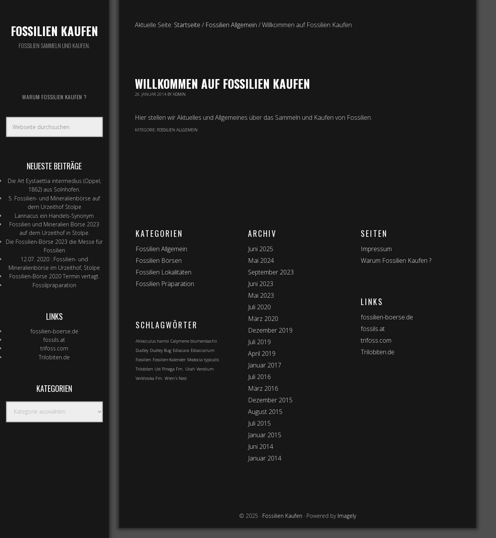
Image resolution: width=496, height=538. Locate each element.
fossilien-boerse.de (54, 331)
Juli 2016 (259, 376)
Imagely (347, 515)
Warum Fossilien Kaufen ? (396, 260)
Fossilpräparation (54, 285)
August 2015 (265, 411)
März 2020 (263, 318)
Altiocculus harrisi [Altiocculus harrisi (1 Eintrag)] (152, 341)
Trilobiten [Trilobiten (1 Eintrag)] (144, 369)
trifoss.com (54, 348)
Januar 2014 (264, 458)
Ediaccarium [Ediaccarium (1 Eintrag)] (203, 350)
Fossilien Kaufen (54, 31)
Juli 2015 (259, 423)
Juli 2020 (259, 307)
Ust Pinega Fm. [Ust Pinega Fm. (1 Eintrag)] (169, 369)
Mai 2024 (261, 260)
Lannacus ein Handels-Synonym (54, 215)
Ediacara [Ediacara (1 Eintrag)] (181, 350)
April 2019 (262, 353)
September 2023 (271, 272)
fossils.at (54, 339)
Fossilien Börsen (159, 260)
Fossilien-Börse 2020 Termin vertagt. (54, 276)
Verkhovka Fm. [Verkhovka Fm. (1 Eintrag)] (149, 378)
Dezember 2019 (270, 330)
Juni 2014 (260, 446)
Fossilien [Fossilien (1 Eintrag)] (143, 359)
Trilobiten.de (54, 357)
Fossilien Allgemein (177, 130)
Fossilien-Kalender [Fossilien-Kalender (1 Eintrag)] (169, 359)
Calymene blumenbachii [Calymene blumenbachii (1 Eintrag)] (193, 341)
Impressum (376, 249)
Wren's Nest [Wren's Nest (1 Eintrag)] (176, 378)
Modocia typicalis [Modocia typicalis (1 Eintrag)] (203, 359)
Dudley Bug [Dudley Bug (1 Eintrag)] (160, 350)
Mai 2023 (261, 295)
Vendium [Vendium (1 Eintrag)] (205, 369)
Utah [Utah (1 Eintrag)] (190, 369)
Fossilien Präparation (165, 283)
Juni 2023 (260, 283)
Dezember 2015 (270, 400)
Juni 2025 (260, 249)
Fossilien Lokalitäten (163, 272)
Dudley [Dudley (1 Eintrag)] (142, 350)
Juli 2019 (259, 342)
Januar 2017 (264, 365)
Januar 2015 (264, 435)
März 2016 (263, 388)
